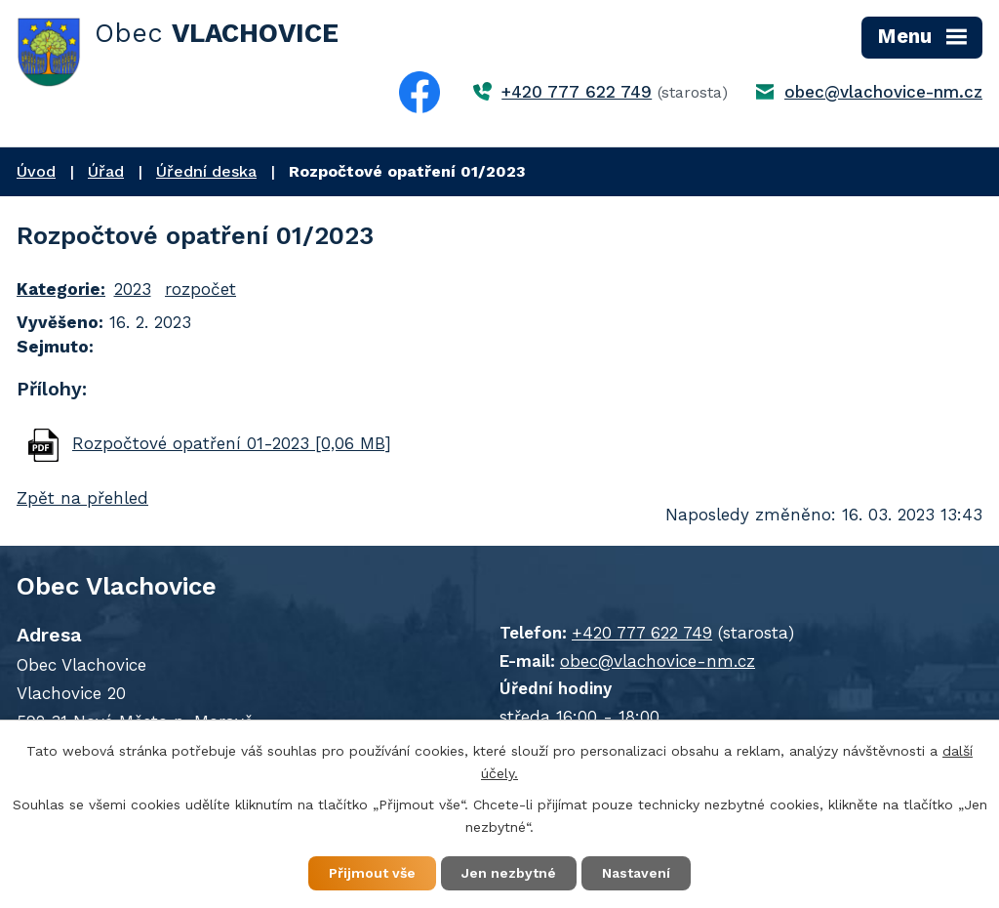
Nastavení (636, 873)
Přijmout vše (372, 873)
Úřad (106, 171)
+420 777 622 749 (576, 92)
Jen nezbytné (508, 873)
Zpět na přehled (82, 498)
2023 (132, 289)
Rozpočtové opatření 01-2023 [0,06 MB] (231, 443)
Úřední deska (206, 171)
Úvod (36, 171)
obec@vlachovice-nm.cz (883, 92)
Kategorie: (61, 289)
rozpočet (200, 289)
